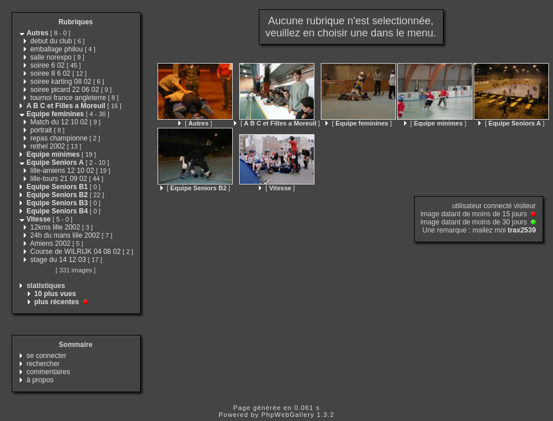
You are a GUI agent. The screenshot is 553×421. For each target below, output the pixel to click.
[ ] (195, 123)
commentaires (48, 372)
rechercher (43, 364)
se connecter (47, 356)
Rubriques (75, 22)
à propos (40, 380)
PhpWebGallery (287, 414)
